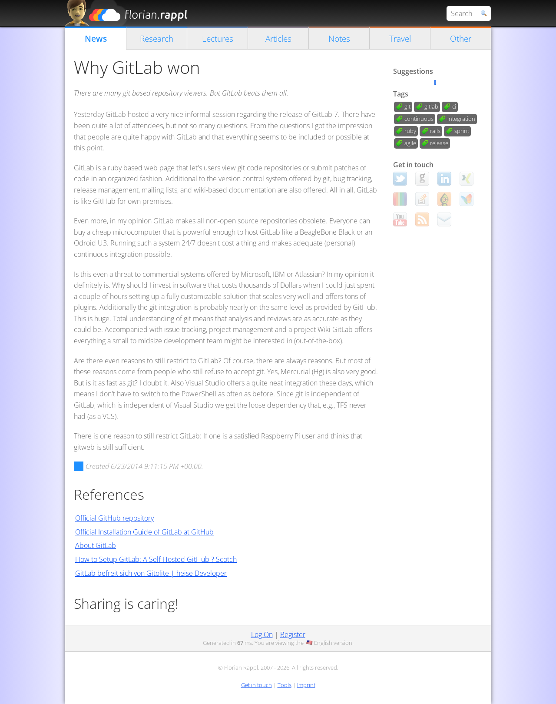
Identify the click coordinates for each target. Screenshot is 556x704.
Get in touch (256, 685)
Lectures (217, 38)
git (407, 106)
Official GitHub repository (114, 518)
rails (435, 131)
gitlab (431, 106)
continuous (419, 119)
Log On (262, 634)
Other (460, 38)
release (439, 143)
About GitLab (95, 545)
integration (461, 119)
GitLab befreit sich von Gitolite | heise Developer (151, 573)
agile (410, 143)
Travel (400, 38)
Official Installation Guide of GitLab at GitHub (144, 532)
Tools (284, 685)
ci (454, 106)
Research (156, 38)
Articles (278, 38)
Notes (339, 38)
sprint (461, 131)
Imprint (306, 685)
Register (292, 634)
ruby (410, 131)
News (96, 38)
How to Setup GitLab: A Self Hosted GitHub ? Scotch (156, 559)
